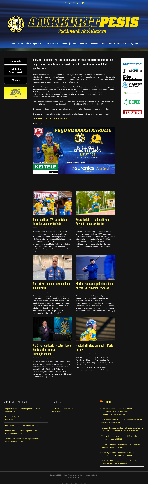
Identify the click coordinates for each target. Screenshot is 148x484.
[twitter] (74, 3)
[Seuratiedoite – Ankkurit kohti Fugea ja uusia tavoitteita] (95, 203)
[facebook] (65, 3)
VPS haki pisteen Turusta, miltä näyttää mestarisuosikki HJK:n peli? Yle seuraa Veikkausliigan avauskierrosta (117, 411)
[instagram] (83, 3)
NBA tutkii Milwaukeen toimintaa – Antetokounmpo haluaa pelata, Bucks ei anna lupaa (121, 462)
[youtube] (78, 3)
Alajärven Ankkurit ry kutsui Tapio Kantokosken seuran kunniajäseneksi (52, 349)
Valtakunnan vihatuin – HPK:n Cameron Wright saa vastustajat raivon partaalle (121, 421)
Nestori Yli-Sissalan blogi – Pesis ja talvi (94, 347)
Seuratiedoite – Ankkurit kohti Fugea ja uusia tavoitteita (93, 221)
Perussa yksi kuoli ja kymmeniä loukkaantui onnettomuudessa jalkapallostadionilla (118, 454)
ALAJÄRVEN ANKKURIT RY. (63, 408)
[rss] (70, 3)
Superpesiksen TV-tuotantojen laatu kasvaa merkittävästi (50, 221)
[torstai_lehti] (132, 110)
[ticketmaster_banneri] (132, 62)
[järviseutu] (132, 69)
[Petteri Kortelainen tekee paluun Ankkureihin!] (52, 267)
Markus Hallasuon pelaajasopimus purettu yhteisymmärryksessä (94, 285)
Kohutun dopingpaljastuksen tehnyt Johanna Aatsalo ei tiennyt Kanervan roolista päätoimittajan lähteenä (122, 429)
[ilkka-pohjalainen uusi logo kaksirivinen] (132, 76)
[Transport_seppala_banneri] (132, 91)
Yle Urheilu (108, 402)
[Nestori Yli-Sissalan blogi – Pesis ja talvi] (95, 329)
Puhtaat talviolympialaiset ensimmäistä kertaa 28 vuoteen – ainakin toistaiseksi (120, 445)
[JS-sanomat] (132, 82)
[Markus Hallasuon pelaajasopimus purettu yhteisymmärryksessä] (95, 267)
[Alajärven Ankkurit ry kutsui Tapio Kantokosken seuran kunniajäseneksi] (52, 329)
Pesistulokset (57, 411)
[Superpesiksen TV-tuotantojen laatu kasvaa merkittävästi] (52, 203)
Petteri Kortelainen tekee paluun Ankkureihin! (51, 285)
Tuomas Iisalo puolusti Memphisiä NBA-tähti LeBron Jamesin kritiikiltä (119, 437)
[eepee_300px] (132, 98)
